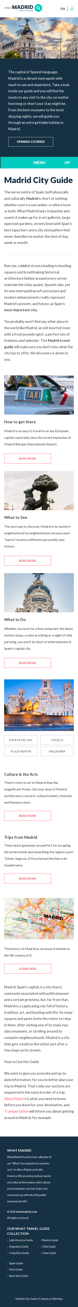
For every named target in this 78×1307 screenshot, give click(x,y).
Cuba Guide (49, 1253)
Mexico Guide (50, 1240)
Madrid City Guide (26, 1298)
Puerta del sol (21, 740)
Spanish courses (31, 141)
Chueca (57, 740)
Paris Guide (16, 1269)
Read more (27, 458)
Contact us (45, 1298)
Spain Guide (16, 1263)
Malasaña (57, 751)
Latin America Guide (21, 1240)
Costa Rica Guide (19, 1253)
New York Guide (18, 1275)
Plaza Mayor (21, 751)
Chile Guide (49, 1246)
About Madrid (15, 1098)
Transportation (16, 1111)
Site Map (58, 1298)
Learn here (27, 968)
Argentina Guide (18, 1246)
